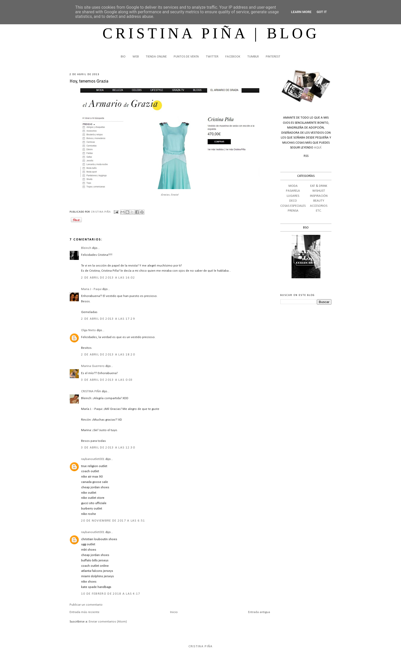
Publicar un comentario (86, 604)
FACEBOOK (232, 56)
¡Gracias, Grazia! (170, 194)
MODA (293, 186)
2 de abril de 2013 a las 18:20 (108, 354)
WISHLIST (318, 190)
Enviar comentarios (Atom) (108, 621)
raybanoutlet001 (93, 459)
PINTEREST (273, 56)
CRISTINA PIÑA (91, 391)
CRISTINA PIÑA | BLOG (211, 33)
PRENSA (293, 210)
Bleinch (86, 248)
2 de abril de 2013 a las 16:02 (108, 277)
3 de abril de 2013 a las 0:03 (107, 380)
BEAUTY (318, 200)
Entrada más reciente (84, 612)
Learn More (301, 12)
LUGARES (293, 196)
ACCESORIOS (318, 206)
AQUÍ (317, 147)
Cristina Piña (200, 646)
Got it (322, 12)
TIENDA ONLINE (156, 56)
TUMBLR (253, 56)
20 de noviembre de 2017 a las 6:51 (113, 520)
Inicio (174, 612)
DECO (293, 200)
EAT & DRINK (318, 186)
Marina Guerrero (93, 366)
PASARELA (293, 190)
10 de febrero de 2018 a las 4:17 (110, 593)
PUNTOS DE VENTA (186, 56)
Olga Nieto (88, 330)
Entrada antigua (259, 612)
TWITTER (212, 56)
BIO (123, 56)
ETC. (319, 210)
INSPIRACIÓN (319, 196)
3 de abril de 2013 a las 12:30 (108, 447)
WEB (135, 56)
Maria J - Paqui (91, 289)
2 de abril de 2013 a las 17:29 (108, 318)
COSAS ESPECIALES (293, 206)
